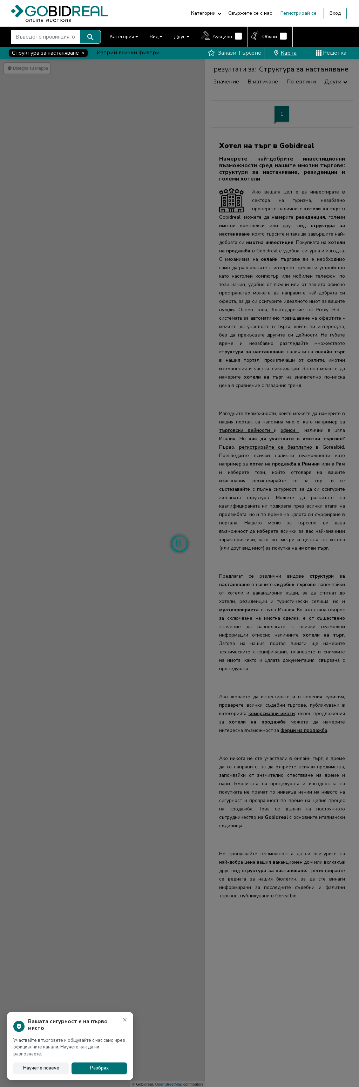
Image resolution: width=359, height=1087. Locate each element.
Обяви (269, 36)
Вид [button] (154, 36)
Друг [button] (179, 36)
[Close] (48, 53)
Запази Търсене (234, 53)
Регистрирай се (298, 13)
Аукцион (222, 36)
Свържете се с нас (250, 13)
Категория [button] (122, 36)
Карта (285, 53)
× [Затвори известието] (125, 1019)
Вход (335, 13)
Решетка (331, 53)
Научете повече (41, 1068)
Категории (203, 13)
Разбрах (99, 1068)
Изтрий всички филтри (128, 52)
